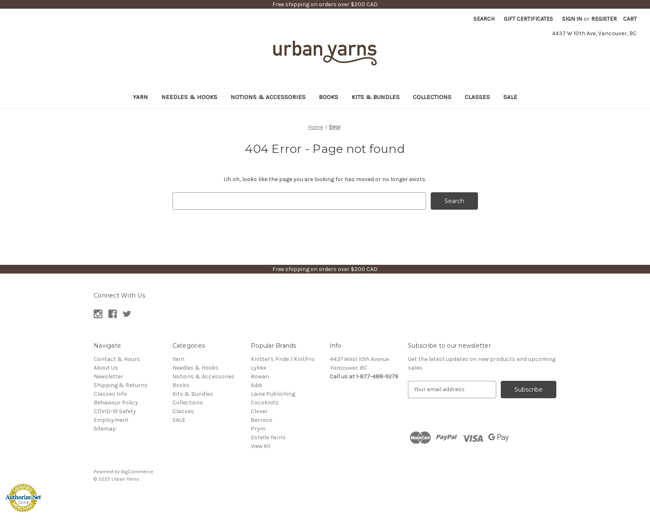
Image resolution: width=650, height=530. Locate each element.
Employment (111, 420)
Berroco (261, 420)
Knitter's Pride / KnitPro (283, 359)
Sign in (572, 18)
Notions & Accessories (268, 97)
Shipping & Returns (121, 385)
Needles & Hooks (189, 97)
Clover (259, 411)
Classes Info (110, 393)
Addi (256, 385)
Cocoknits (265, 402)
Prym (258, 428)
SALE (510, 97)
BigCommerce (137, 471)
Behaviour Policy (116, 402)
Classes (477, 97)
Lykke (258, 367)
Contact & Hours (117, 359)
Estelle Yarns (268, 437)
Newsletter (108, 376)
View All (260, 446)
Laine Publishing (273, 393)
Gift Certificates (528, 18)
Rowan (260, 376)
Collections (432, 97)
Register (604, 18)
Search (484, 18)
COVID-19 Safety (115, 411)
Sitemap (105, 428)
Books (328, 97)
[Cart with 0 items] (629, 19)
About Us (106, 367)
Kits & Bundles (376, 97)
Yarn (140, 97)
